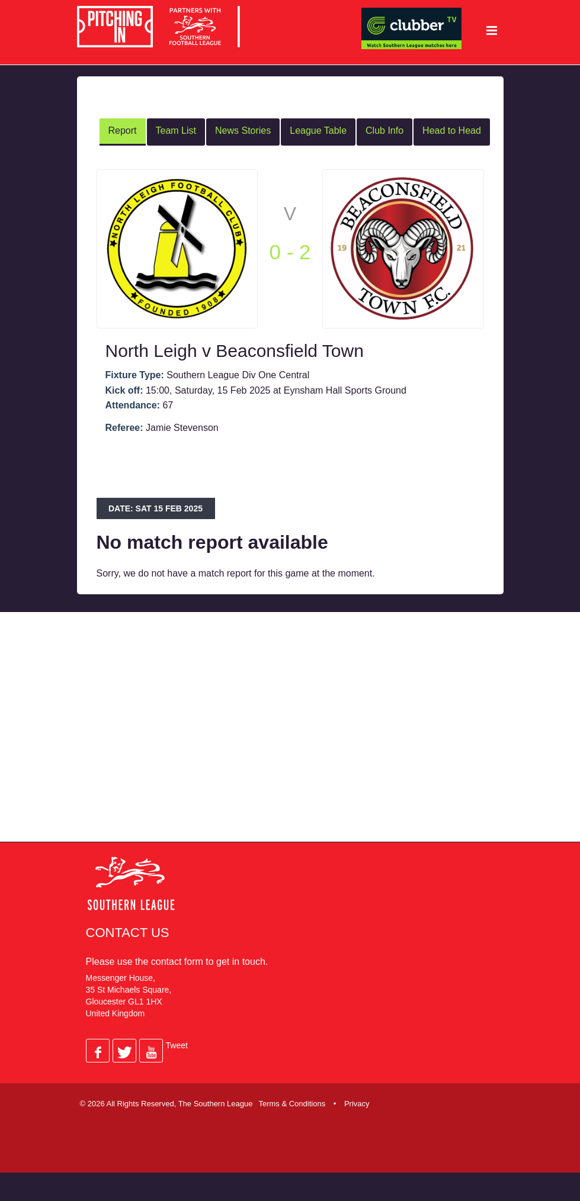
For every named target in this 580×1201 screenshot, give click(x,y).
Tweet (177, 1044)
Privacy (357, 1102)
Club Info (384, 130)
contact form (177, 960)
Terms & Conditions (291, 1102)
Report (122, 130)
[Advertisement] (293, 735)
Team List (176, 130)
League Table (318, 130)
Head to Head (451, 130)
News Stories (243, 130)
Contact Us (127, 931)
